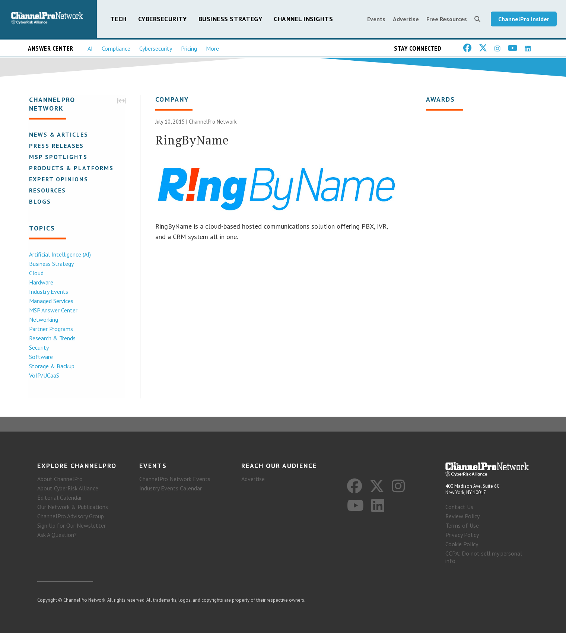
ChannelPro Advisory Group (70, 516)
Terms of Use (462, 525)
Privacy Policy (462, 534)
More (212, 49)
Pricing (189, 49)
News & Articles (58, 135)
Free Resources (446, 19)
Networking (42, 320)
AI (90, 49)
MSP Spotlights (57, 157)
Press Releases (55, 146)
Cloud (35, 273)
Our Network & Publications (72, 506)
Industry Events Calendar (170, 488)
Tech (118, 19)
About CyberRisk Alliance (67, 488)
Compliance (116, 49)
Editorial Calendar (59, 497)
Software (40, 357)
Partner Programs (50, 329)
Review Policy (462, 516)
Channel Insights (303, 19)
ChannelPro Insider (523, 19)
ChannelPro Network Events (174, 479)
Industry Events (47, 292)
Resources (46, 190)
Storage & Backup (51, 366)
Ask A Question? (57, 534)
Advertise (406, 19)
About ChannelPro (60, 479)
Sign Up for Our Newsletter (71, 525)
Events (376, 19)
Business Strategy (230, 19)
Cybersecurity (162, 19)
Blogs (39, 202)
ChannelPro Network (213, 122)
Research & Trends (51, 338)
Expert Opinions (58, 179)
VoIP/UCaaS (43, 375)
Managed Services (50, 301)
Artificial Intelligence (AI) (59, 254)
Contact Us (459, 506)
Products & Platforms (70, 168)
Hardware (40, 282)
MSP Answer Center (52, 310)
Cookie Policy (461, 544)
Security (38, 348)
